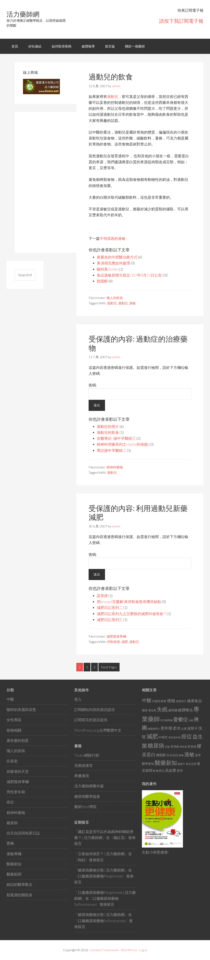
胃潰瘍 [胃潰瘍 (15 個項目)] (174, 746)
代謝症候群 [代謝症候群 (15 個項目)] (159, 701)
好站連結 (35, 46)
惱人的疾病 (114, 298)
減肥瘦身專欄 (116, 636)
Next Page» (109, 667)
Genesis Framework (104, 950)
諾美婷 (102, 596)
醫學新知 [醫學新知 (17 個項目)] (148, 764)
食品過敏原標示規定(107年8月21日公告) (130, 275)
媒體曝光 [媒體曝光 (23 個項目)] (185, 710)
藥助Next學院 (85, 807)
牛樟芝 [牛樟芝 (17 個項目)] (163, 737)
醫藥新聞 (14, 874)
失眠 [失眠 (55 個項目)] (162, 709)
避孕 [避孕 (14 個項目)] (198, 755)
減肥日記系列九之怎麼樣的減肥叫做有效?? (131, 614)
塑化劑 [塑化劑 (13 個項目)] (152, 710)
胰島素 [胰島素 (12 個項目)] (183, 746)
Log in (143, 950)
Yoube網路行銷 (86, 755)
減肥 (124, 642)
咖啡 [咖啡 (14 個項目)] (145, 710)
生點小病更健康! (155, 852)
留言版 (111, 46)
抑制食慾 (113, 642)
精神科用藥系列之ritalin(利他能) (123, 444)
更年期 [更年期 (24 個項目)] (166, 728)
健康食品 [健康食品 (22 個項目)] (194, 701)
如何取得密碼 (62, 46)
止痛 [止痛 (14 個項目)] (184, 728)
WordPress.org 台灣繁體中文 (98, 730)
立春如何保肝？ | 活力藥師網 (101, 854)
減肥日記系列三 (110, 620)
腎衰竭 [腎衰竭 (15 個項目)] (192, 746)
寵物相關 (14, 730)
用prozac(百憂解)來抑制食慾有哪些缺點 (129, 602)
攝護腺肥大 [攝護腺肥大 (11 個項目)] (154, 729)
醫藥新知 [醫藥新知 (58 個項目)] (166, 763)
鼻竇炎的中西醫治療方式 (117, 257)
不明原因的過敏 (113, 238)
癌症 (10, 802)
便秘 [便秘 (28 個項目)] (171, 700)
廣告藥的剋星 (18, 740)
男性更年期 (16, 792)
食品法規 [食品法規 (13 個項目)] (191, 764)
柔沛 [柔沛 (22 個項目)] (176, 728)
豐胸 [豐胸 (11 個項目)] (181, 755)
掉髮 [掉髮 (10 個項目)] (191, 720)
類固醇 (102, 281)
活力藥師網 (23, 14)
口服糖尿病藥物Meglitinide (100, 876)
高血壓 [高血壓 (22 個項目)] (170, 770)
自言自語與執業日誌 (23, 833)
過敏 (132, 303)
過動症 (123, 303)
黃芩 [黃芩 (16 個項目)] (180, 771)
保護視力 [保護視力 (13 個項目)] (181, 701)
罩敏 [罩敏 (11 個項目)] (167, 747)
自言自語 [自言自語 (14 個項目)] (172, 755)
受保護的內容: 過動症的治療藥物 (138, 343)
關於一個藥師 (136, 46)
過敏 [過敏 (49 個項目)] (189, 754)
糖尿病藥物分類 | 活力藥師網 (101, 870)
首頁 (14, 46)
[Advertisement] (53, 181)
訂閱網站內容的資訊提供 (94, 709)
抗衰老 (12, 761)
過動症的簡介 (108, 426)
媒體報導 (88, 46)
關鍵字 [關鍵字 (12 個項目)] (181, 764)
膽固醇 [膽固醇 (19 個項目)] (161, 755)
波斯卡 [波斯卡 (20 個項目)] (192, 728)
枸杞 (81, 860)
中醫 (10, 699)
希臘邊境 (81, 776)
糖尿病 (12, 823)
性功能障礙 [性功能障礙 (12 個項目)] (166, 720)
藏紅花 (118, 837)
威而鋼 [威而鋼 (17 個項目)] (172, 710)
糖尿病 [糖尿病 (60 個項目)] (156, 745)
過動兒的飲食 (111, 77)
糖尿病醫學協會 (87, 796)
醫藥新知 (14, 864)
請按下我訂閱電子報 (181, 21)
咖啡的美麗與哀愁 (21, 709)
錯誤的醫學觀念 (19, 884)
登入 (78, 699)
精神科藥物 (114, 467)
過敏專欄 (14, 854)
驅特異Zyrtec (108, 269)
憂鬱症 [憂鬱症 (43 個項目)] (180, 719)
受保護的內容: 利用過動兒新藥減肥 (138, 513)
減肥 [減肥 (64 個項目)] (152, 736)
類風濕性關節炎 (19, 895)
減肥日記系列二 (110, 608)
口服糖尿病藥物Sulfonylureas (101, 921)
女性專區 (14, 720)
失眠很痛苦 (83, 765)
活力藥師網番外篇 (89, 786)
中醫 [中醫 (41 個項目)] (146, 700)
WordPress (129, 950)
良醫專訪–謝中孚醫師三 (116, 438)
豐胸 (10, 843)
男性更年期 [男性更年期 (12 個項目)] (174, 737)
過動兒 (112, 96)
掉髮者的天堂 (18, 771)
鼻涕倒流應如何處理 (113, 263)
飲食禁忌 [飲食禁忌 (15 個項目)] (158, 771)
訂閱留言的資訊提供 (90, 720)
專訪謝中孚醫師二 (111, 450)
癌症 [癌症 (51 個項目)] (186, 736)
